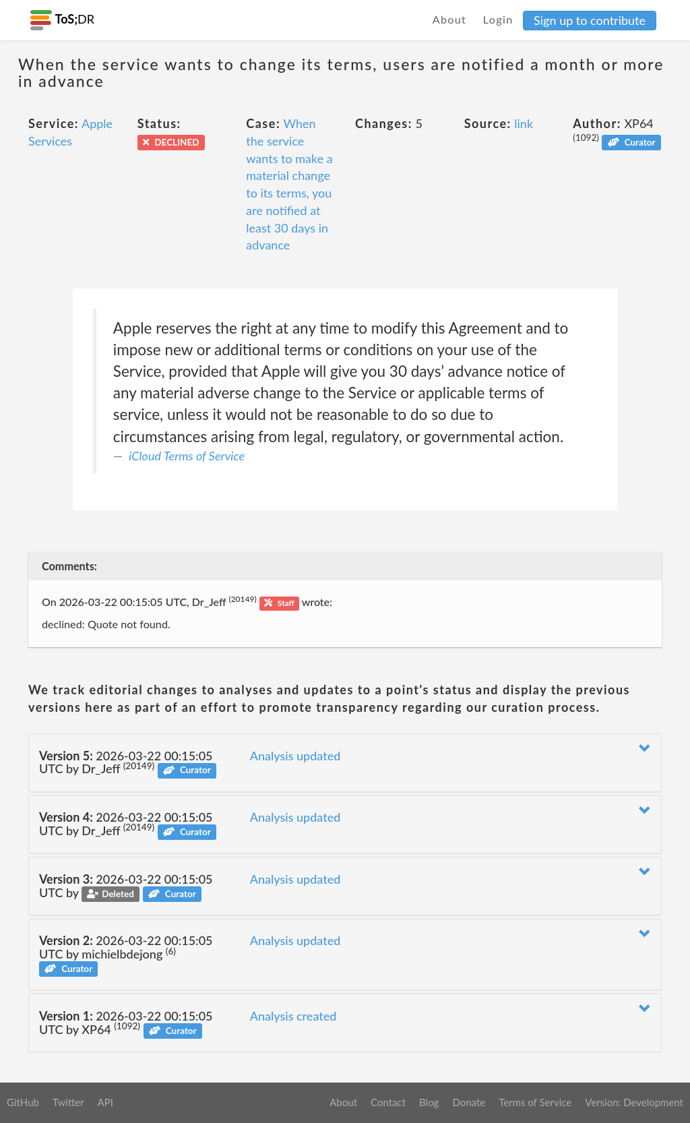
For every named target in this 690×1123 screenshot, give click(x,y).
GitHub (23, 1102)
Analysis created (293, 1015)
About (450, 19)
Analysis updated (295, 755)
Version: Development (634, 1102)
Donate (468, 1102)
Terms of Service (535, 1102)
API (105, 1102)
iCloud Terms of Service (187, 455)
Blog (429, 1102)
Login (498, 19)
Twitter (68, 1102)
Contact (388, 1102)
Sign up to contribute (590, 20)
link (523, 123)
